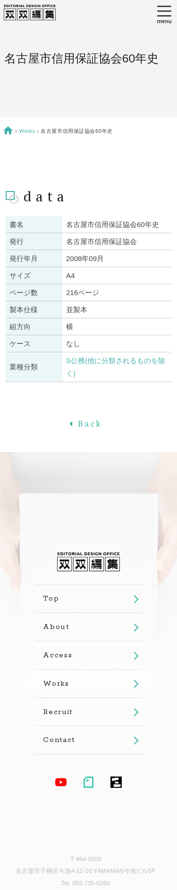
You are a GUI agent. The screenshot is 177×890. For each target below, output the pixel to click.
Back (88, 423)
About (56, 626)
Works (27, 131)
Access (57, 655)
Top (51, 598)
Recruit (58, 711)
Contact (59, 739)
